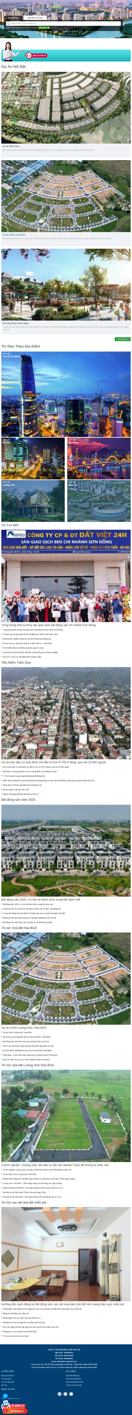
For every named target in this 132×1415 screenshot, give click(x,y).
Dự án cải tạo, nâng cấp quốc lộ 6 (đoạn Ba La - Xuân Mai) (27, 643)
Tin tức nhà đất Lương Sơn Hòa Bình (27, 1065)
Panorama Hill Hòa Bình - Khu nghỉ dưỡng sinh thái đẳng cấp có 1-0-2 (32, 1197)
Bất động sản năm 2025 (18, 799)
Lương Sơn (9, 485)
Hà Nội (6, 442)
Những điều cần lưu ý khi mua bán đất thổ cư (21, 1318)
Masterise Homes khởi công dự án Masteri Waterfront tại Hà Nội (29, 918)
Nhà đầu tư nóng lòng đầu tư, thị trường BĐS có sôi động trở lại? (30, 771)
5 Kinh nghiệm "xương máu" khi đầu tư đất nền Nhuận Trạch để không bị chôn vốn (55, 1165)
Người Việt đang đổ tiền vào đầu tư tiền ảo (20, 794)
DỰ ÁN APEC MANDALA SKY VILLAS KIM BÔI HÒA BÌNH (27, 1050)
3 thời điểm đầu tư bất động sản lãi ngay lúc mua (23, 648)
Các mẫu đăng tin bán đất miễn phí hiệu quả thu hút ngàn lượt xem (31, 1327)
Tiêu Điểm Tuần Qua (16, 662)
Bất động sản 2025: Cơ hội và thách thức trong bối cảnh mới (40, 899)
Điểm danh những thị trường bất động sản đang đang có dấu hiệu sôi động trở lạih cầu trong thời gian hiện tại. (49, 780)
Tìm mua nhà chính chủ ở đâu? (16, 1336)
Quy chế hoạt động (73, 1379)
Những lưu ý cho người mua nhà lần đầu (20, 1332)
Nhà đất (6, 353)
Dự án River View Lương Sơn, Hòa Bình (19, 1174)
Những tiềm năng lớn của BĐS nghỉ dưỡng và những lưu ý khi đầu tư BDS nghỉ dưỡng (39, 1179)
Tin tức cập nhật (7, 1382)
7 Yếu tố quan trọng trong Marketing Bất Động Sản (24, 776)
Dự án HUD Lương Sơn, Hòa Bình (23, 1027)
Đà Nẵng (73, 442)
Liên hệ (4, 1385)
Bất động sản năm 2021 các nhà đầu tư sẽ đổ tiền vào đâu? (28, 922)
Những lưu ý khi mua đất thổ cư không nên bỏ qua (24, 1322)
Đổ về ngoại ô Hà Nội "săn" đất (16, 790)
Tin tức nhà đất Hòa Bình (19, 928)
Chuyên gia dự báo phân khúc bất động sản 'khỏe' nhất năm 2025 (30, 634)
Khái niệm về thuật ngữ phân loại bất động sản (22, 785)
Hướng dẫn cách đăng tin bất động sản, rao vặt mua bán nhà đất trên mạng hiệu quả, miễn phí (62, 1304)
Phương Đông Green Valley (16, 323)
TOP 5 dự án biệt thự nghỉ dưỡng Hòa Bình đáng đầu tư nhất (28, 1046)
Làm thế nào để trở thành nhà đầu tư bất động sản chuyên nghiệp (30, 652)
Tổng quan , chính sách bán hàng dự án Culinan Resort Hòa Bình (30, 1055)
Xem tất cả (122, 339)
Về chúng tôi (6, 1379)
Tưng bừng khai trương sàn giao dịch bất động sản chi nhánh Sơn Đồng (48, 625)
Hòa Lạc (73, 485)
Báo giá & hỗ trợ (7, 1376)
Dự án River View (11, 146)
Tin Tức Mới (9, 525)
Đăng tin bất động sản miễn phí (16, 1313)
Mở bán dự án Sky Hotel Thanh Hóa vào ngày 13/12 (24, 1192)
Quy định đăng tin (73, 1376)
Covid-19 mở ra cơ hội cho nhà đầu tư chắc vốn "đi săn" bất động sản (32, 909)
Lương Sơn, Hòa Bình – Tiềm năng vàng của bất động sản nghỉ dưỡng (32, 1183)
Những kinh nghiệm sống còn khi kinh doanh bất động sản (27, 639)
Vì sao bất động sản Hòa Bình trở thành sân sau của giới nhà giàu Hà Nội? (34, 913)
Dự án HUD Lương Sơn (14, 235)
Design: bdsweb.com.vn (10, 1398)
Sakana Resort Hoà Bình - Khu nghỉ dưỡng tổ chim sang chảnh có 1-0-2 (33, 1188)
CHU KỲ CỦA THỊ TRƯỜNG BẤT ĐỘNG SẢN (22, 657)
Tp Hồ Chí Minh (11, 356)
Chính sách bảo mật (74, 1385)
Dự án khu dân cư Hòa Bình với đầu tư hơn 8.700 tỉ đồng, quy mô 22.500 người (53, 762)
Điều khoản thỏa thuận (75, 1382)
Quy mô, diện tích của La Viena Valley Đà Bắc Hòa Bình (26, 1060)
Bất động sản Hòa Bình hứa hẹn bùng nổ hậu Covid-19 (26, 1041)
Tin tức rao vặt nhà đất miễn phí (23, 1202)
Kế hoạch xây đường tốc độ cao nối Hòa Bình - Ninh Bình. (27, 1037)
